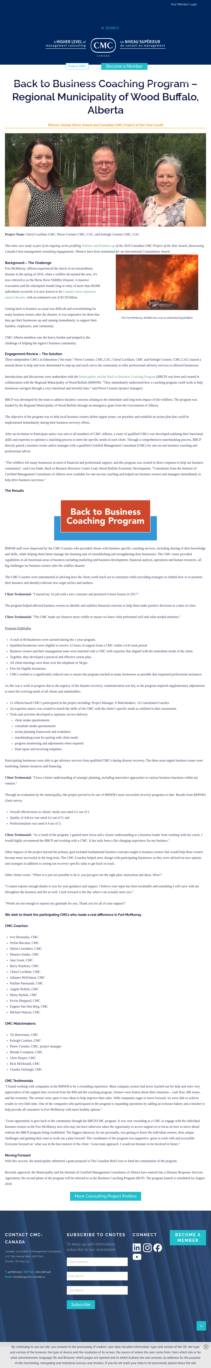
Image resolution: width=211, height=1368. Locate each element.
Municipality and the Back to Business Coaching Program (117, 376)
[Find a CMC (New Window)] (77, 66)
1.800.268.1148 (43, 1272)
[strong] (22, 82)
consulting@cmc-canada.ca (29, 1276)
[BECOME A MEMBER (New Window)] (188, 1237)
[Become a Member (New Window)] (124, 66)
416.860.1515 (15, 1272)
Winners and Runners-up (98, 245)
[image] (105, 180)
